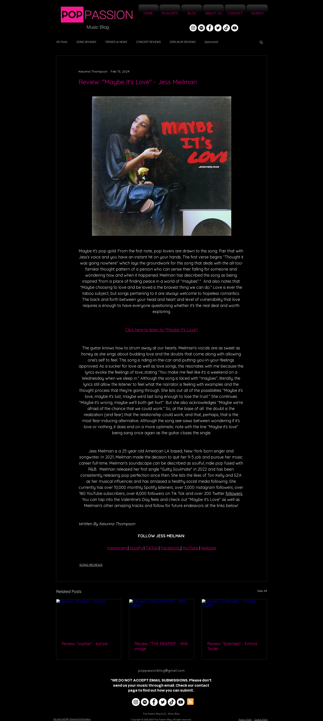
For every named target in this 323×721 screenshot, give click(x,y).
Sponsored (211, 42)
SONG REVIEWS (86, 42)
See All (262, 591)
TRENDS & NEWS (116, 42)
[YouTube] (234, 27)
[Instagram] (193, 27)
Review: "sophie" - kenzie (85, 643)
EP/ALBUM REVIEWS (182, 42)
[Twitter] (218, 27)
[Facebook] (209, 27)
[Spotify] (201, 27)
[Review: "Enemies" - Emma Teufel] (234, 617)
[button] (261, 42)
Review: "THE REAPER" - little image (161, 646)
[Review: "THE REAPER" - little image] (161, 617)
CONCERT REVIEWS (148, 42)
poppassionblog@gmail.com (161, 670)
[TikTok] (226, 27)
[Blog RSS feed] (190, 701)
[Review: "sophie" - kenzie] (88, 617)
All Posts (61, 42)
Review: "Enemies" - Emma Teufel (232, 646)
